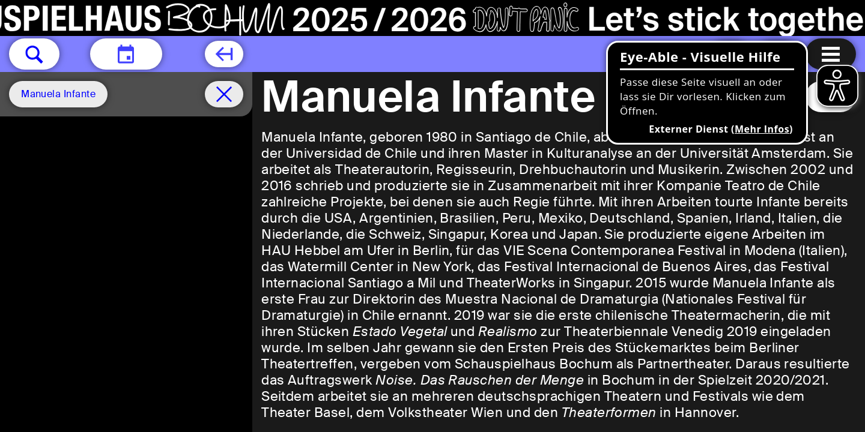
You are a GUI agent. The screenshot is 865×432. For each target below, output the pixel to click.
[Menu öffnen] (831, 54)
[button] (34, 54)
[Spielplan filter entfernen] (224, 94)
